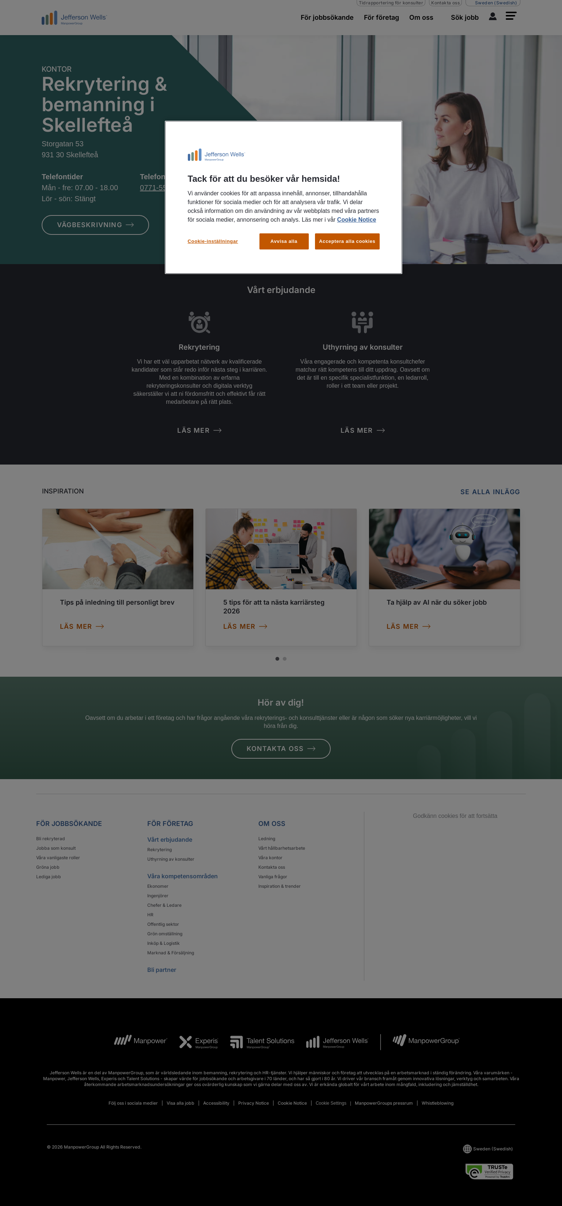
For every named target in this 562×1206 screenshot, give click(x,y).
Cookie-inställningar (213, 241)
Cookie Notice (356, 220)
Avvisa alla (283, 241)
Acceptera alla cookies (347, 241)
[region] (283, 197)
